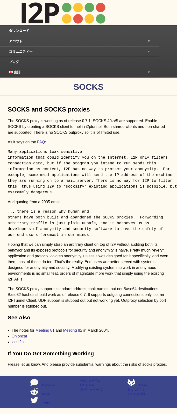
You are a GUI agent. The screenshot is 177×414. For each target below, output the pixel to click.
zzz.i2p (18, 342)
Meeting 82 (72, 330)
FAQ (41, 142)
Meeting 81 (45, 330)
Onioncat (19, 336)
